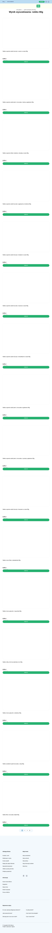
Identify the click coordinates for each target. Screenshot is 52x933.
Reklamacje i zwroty (7, 858)
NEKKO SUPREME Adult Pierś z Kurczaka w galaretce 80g (16, 407)
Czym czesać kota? (30, 916)
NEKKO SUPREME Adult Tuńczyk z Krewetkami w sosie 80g (16, 356)
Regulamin (5, 884)
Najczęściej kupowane (7, 866)
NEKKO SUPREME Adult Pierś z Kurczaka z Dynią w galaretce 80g (18, 102)
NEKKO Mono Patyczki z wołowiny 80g (12, 713)
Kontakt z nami (6, 855)
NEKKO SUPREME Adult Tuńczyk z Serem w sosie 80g (15, 51)
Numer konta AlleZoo (7, 881)
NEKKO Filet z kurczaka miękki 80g (11, 814)
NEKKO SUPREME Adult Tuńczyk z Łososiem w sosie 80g (16, 509)
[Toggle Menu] (38, 6)
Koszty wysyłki (6, 860)
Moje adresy (25, 860)
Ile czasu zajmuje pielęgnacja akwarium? (11, 909)
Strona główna (19, 9)
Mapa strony (5, 887)
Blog (4, 1)
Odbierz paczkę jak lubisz (8, 868)
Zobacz (26, 61)
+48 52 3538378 (10, 1)
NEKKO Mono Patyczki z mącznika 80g (12, 611)
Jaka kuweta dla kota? (7, 913)
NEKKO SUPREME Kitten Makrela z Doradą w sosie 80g (16, 153)
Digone (13, 926)
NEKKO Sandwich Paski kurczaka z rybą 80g (13, 763)
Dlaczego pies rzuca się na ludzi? (10, 916)
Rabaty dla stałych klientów (8, 863)
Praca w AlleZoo (6, 892)
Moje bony (25, 866)
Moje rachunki (26, 858)
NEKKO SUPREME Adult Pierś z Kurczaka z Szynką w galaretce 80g (18, 458)
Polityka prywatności (7, 871)
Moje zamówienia (26, 855)
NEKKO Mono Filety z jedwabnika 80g (11, 560)
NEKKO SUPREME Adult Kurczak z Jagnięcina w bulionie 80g (17, 204)
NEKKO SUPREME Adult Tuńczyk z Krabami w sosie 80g (16, 254)
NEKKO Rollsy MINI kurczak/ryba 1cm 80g (12, 662)
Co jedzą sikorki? (29, 909)
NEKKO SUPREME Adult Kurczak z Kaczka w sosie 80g (15, 305)
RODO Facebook (6, 889)
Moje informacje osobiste (28, 863)
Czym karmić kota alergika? (32, 913)
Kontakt (42, 1)
